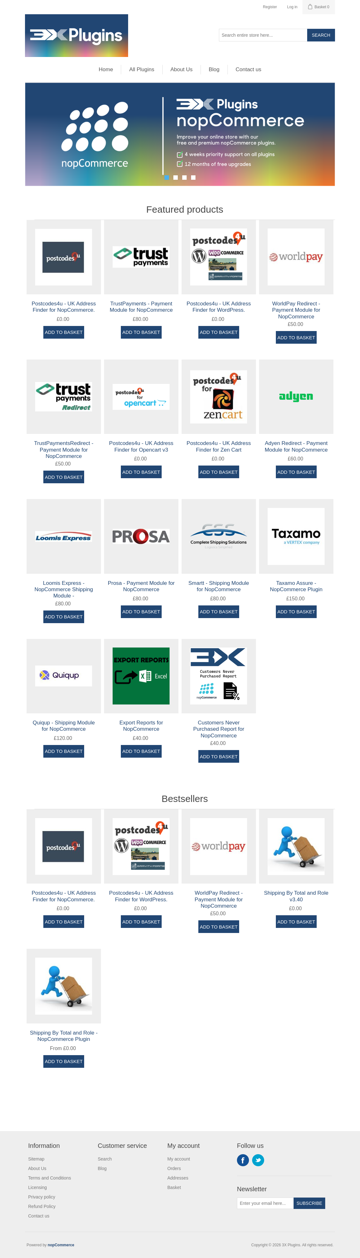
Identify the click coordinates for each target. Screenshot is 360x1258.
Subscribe (309, 1203)
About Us (182, 69)
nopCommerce (61, 1245)
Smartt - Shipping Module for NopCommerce (219, 586)
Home (106, 69)
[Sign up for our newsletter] (265, 1203)
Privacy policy (41, 1196)
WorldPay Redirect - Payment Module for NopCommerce (296, 310)
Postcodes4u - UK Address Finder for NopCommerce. (64, 307)
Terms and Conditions (49, 1177)
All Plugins (141, 69)
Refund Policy (41, 1206)
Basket (174, 1187)
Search (321, 35)
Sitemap (36, 1158)
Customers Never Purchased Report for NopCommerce (219, 729)
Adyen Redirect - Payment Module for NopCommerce (296, 446)
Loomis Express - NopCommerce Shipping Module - (63, 589)
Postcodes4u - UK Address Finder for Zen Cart (219, 446)
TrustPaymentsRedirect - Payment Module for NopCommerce (63, 449)
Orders (174, 1168)
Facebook (243, 1160)
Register (270, 7)
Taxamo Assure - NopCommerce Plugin (296, 586)
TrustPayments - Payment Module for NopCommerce (141, 307)
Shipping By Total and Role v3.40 (296, 896)
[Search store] (263, 35)
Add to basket (64, 332)
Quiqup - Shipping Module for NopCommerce (64, 726)
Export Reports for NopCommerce (141, 726)
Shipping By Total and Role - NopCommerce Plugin (63, 1036)
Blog (214, 69)
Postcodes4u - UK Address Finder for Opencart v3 (141, 446)
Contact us (248, 69)
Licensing (37, 1187)
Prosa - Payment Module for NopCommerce (141, 586)
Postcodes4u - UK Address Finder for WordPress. (219, 307)
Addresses (177, 1177)
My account (178, 1158)
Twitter (258, 1160)
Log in (292, 7)
